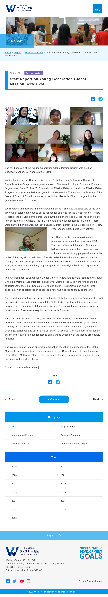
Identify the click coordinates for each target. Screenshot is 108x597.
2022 (63, 478)
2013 (63, 512)
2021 (14, 486)
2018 (63, 495)
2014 (14, 512)
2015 (63, 503)
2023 (14, 478)
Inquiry (98, 584)
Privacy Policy (86, 584)
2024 (63, 469)
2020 (63, 486)
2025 (14, 469)
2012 (14, 520)
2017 (14, 503)
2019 (14, 495)
